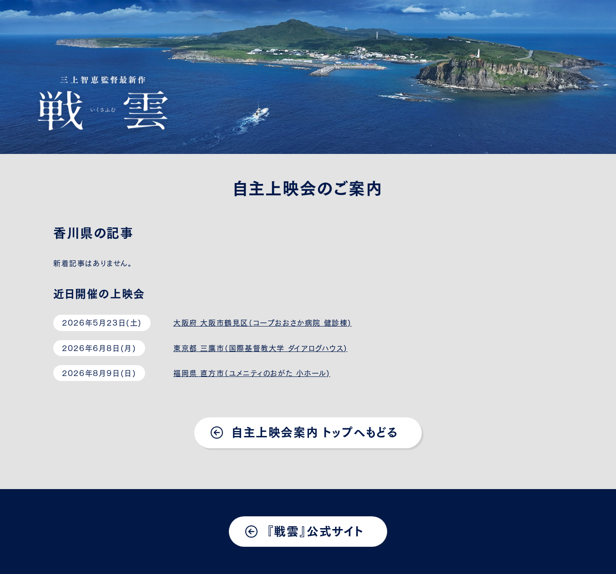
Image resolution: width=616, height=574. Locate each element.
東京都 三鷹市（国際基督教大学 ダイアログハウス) (260, 347)
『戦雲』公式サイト (315, 530)
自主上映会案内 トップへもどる (315, 431)
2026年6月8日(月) (99, 347)
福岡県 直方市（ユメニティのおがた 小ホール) (251, 372)
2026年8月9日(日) (99, 372)
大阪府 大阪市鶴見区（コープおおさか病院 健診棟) (262, 322)
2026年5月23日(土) (102, 322)
